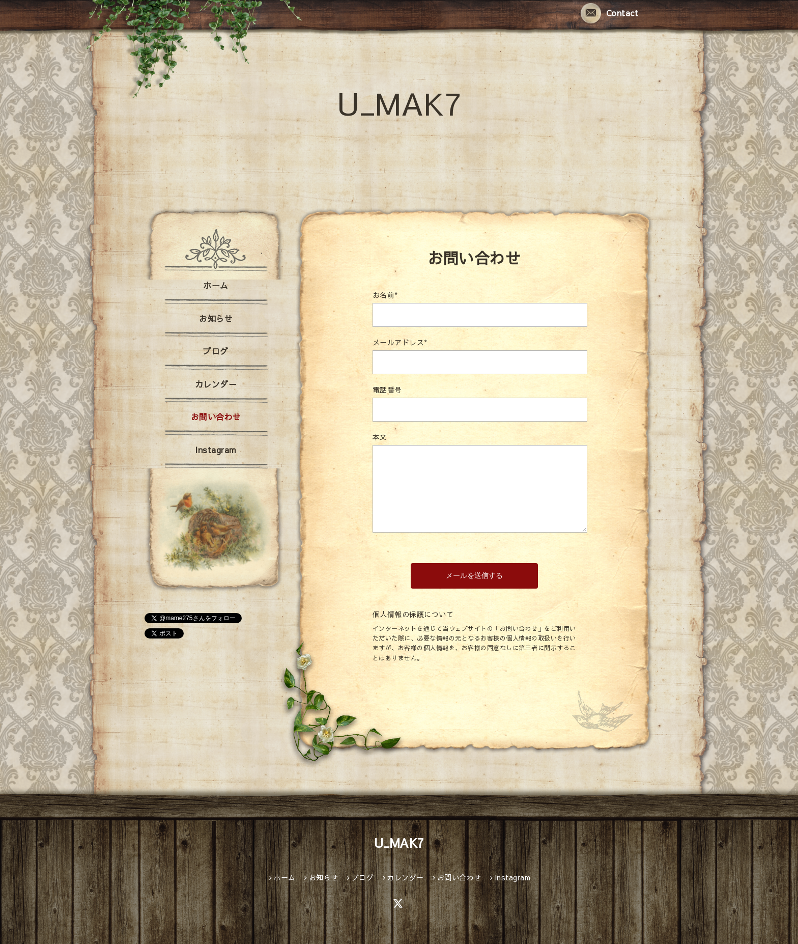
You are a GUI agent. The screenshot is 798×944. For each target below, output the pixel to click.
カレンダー (216, 384)
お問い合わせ (216, 416)
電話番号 (387, 389)
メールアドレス (400, 342)
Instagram (216, 449)
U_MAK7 (399, 102)
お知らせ (216, 318)
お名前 (385, 295)
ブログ (216, 350)
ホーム (216, 285)
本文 (380, 437)
